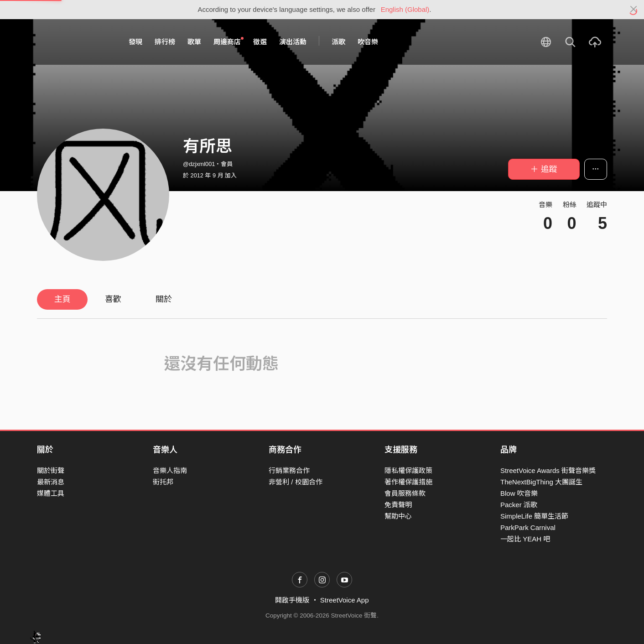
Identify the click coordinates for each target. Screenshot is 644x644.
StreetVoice (74, 42)
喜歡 (113, 299)
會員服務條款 (405, 493)
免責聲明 (398, 505)
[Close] (633, 9)
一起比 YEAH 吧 (525, 539)
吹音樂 (368, 42)
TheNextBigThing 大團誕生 (541, 482)
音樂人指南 (170, 470)
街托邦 (163, 482)
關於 (164, 299)
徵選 (260, 42)
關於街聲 (50, 470)
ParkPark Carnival (528, 527)
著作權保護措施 (408, 482)
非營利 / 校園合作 (295, 482)
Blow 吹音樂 (519, 493)
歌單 (194, 42)
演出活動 (292, 42)
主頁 (62, 299)
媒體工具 (50, 493)
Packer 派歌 (518, 505)
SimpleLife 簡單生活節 (534, 516)
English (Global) (405, 9)
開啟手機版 (292, 600)
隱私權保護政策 (408, 470)
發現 (135, 42)
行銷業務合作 (289, 470)
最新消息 (50, 482)
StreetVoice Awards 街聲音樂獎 (548, 470)
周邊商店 (228, 41)
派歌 (338, 42)
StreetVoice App (344, 600)
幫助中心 (398, 516)
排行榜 (165, 42)
